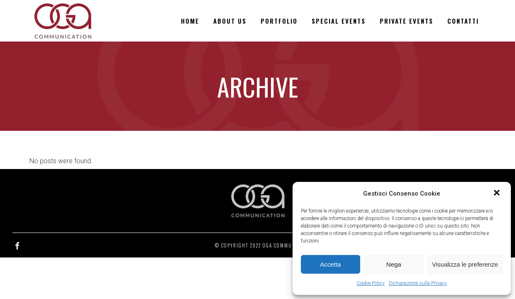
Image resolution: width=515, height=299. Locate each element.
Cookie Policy (370, 283)
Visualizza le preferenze (465, 264)
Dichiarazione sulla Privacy (418, 283)
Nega (393, 264)
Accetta (330, 264)
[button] (498, 194)
